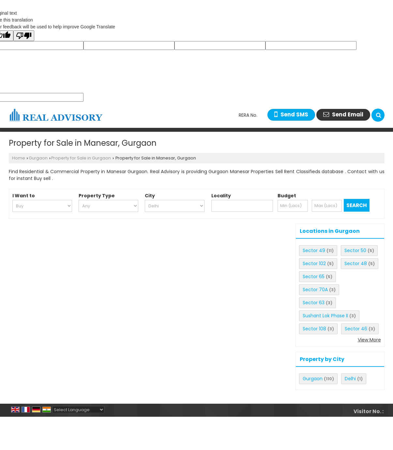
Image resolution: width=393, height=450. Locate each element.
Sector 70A (315, 289)
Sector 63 (314, 302)
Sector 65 (314, 276)
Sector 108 (314, 328)
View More (369, 340)
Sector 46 (356, 328)
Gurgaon (38, 158)
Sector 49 (314, 250)
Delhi (350, 378)
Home (18, 158)
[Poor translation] (23, 35)
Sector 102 (314, 263)
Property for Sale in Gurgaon (81, 158)
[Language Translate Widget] (78, 409)
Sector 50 (355, 250)
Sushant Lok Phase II (325, 315)
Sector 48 (355, 263)
